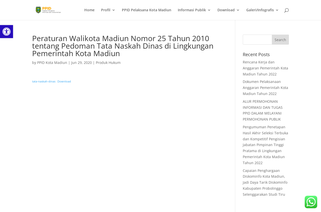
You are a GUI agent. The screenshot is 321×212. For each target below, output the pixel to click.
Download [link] (226, 10)
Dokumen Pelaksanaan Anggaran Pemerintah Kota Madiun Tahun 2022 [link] (265, 87)
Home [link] (89, 10)
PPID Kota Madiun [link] (52, 62)
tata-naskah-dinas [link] (43, 81)
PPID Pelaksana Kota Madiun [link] (146, 10)
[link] (6, 31)
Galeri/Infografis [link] (260, 10)
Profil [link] (105, 10)
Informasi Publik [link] (192, 10)
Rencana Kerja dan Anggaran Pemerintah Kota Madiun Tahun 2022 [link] (265, 68)
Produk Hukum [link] (108, 62)
